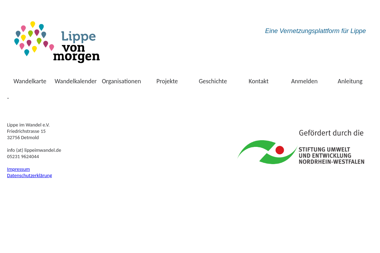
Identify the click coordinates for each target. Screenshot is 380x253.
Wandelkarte (29, 81)
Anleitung (350, 81)
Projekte (167, 81)
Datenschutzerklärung (29, 175)
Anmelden (304, 81)
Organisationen (121, 81)
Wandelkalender (76, 81)
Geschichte (213, 81)
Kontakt (258, 81)
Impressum (18, 169)
